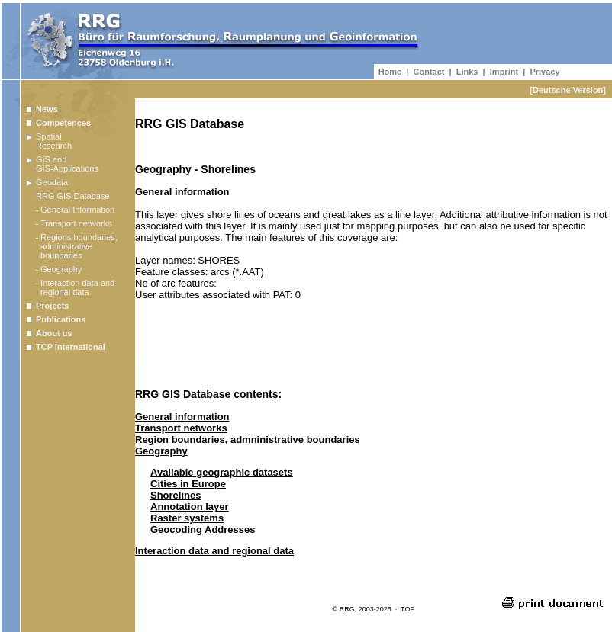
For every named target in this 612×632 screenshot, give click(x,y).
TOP (407, 609)
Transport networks (181, 428)
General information (182, 416)
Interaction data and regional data (214, 551)
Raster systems (187, 518)
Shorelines (175, 495)
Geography (161, 451)
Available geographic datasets (221, 472)
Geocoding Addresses (203, 529)
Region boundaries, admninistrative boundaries (247, 439)
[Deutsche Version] (568, 90)
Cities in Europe (188, 483)
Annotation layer (189, 506)
